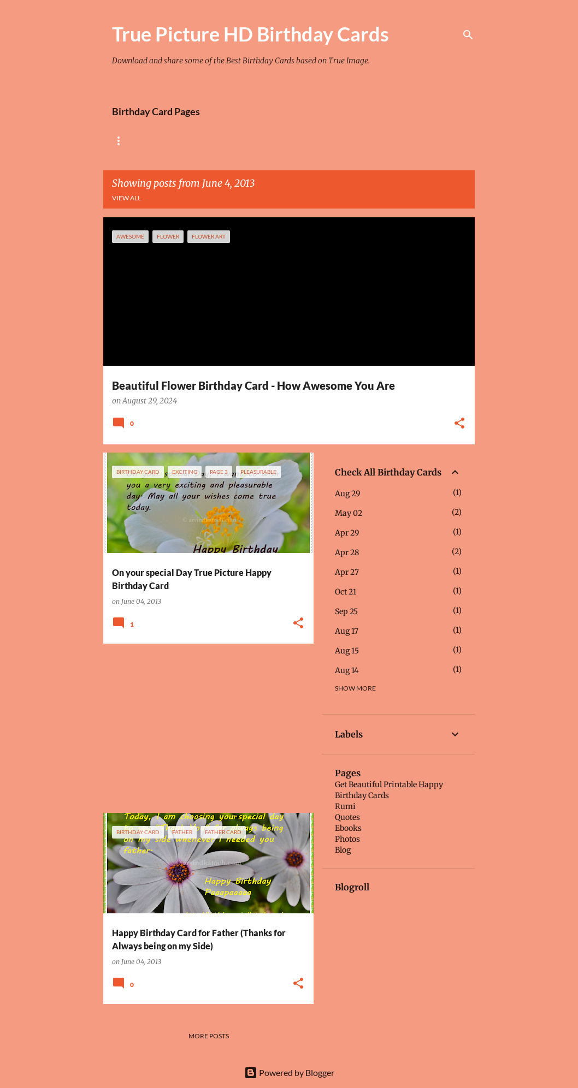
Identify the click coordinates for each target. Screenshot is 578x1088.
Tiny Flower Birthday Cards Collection (324, 140)
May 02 (348, 513)
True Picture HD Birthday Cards (250, 34)
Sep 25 (346, 611)
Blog (343, 850)
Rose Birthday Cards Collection (170, 140)
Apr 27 (347, 572)
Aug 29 (347, 493)
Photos (347, 839)
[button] (459, 424)
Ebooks (348, 828)
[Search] (468, 35)
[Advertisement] (204, 728)
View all (126, 198)
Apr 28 (347, 552)
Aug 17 (346, 631)
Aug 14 (347, 670)
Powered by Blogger (289, 1072)
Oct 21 (345, 592)
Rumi (345, 806)
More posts (208, 1036)
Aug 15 (347, 651)
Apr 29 (347, 533)
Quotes (347, 817)
